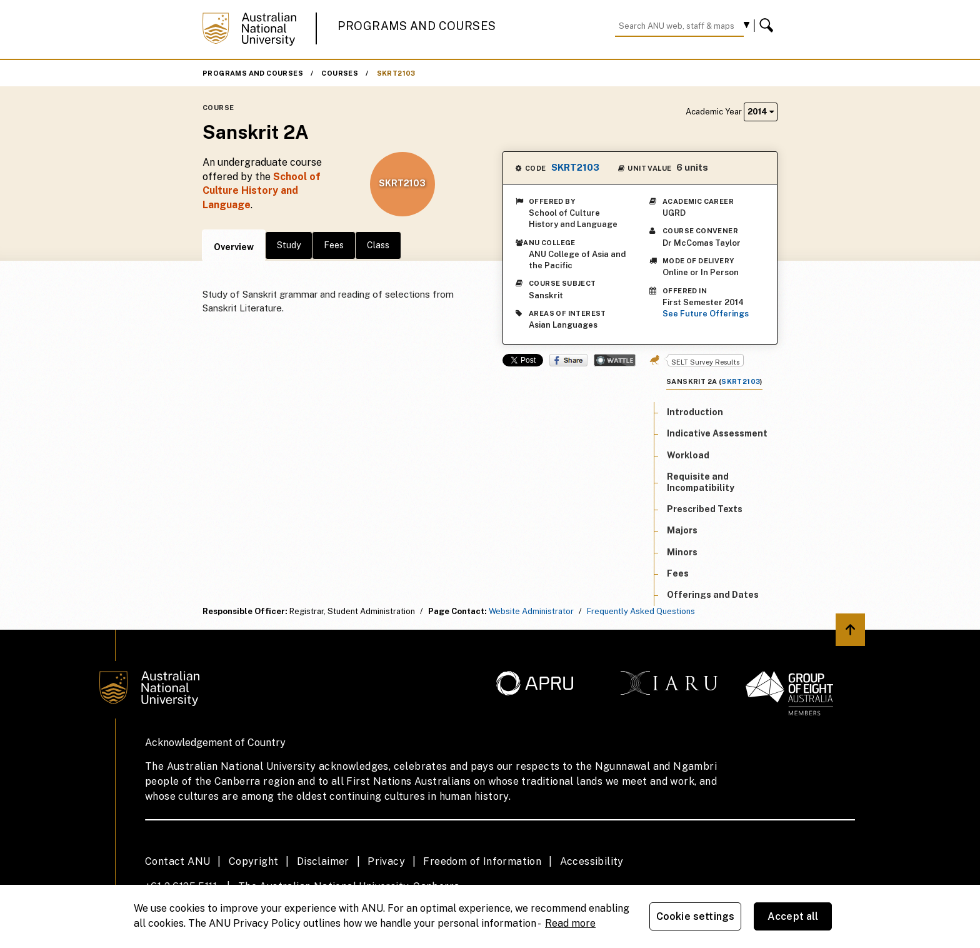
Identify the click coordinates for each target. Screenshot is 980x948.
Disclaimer (323, 861)
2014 (761, 111)
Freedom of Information (482, 861)
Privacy (386, 861)
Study (289, 245)
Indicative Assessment (717, 433)
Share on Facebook (568, 360)
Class (378, 245)
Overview (234, 247)
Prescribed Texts (704, 509)
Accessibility (592, 861)
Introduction (695, 412)
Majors (682, 530)
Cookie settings (695, 916)
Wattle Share (615, 360)
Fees (334, 245)
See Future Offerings (705, 313)
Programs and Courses (417, 26)
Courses (339, 73)
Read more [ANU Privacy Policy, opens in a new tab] (570, 923)
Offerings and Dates (713, 595)
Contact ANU (177, 861)
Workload (688, 455)
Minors (682, 552)
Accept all (793, 916)
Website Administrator (531, 611)
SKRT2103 (396, 73)
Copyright (254, 861)
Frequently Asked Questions (641, 611)
